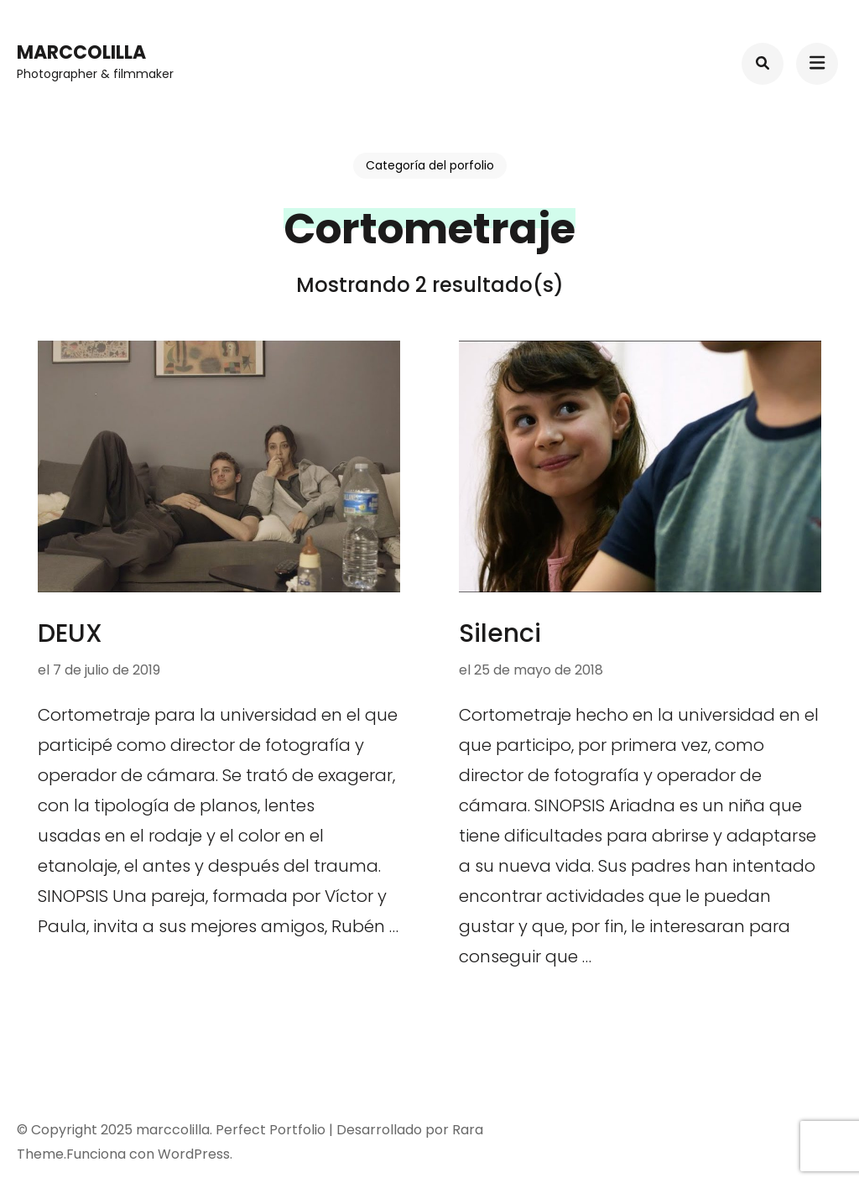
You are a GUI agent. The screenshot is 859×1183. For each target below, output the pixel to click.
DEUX (70, 633)
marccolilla (81, 52)
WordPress (194, 1154)
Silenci (500, 633)
